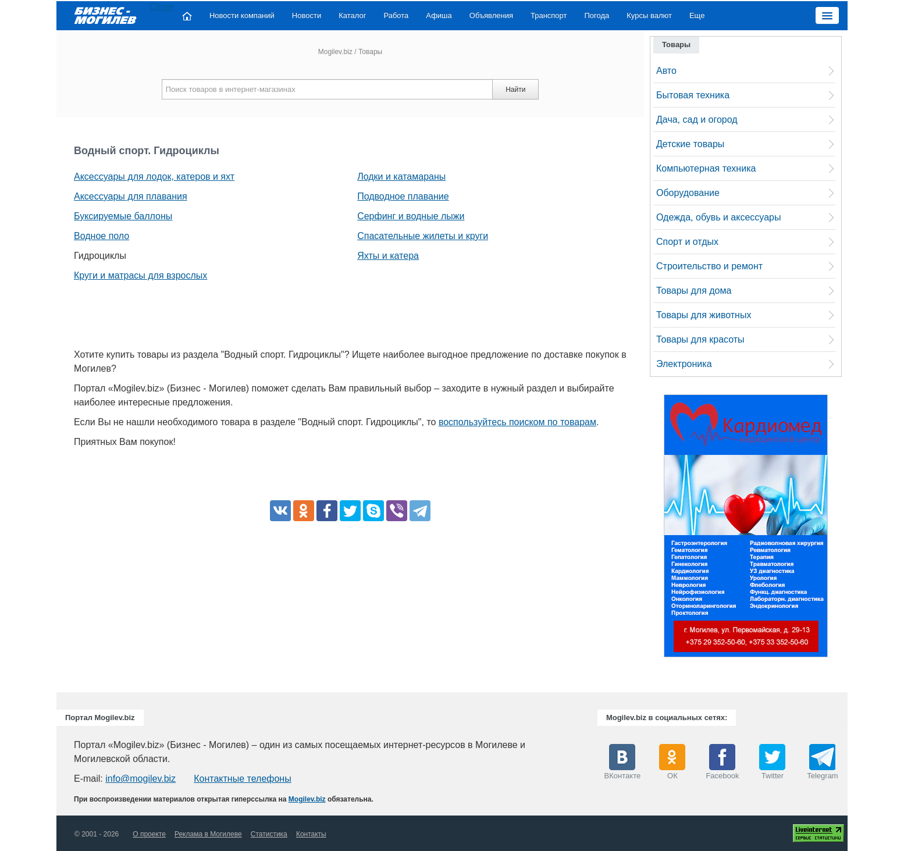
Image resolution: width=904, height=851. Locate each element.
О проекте (149, 834)
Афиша (438, 15)
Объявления (491, 15)
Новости (306, 15)
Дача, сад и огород (697, 119)
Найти (515, 90)
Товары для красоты (700, 339)
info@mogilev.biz (140, 779)
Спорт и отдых (687, 242)
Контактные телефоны (242, 779)
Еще (696, 15)
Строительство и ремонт (709, 266)
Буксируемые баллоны (123, 216)
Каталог (352, 15)
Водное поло (101, 236)
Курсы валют (649, 15)
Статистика (269, 834)
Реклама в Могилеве (208, 834)
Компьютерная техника (706, 168)
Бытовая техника (692, 95)
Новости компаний (242, 15)
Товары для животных (703, 315)
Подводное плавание (403, 196)
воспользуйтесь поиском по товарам (517, 422)
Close (161, 7)
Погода (597, 15)
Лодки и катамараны (401, 176)
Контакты (311, 834)
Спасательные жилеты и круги (422, 236)
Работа (395, 15)
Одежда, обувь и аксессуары (718, 217)
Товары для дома (693, 290)
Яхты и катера (388, 256)
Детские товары (690, 144)
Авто (666, 71)
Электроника (684, 364)
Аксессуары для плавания (130, 196)
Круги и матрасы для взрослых (140, 275)
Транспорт (549, 15)
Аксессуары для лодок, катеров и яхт (154, 176)
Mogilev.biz (335, 52)
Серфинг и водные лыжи (410, 216)
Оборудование (688, 193)
